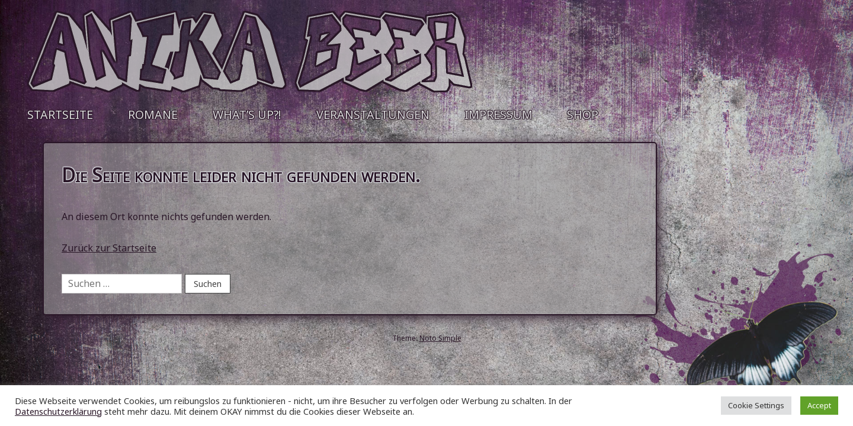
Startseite (60, 114)
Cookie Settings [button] (756, 405)
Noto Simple (440, 338)
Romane (153, 114)
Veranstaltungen (372, 114)
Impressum (498, 114)
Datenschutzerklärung (58, 411)
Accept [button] (819, 405)
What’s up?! (247, 114)
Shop (582, 114)
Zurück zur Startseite (109, 247)
